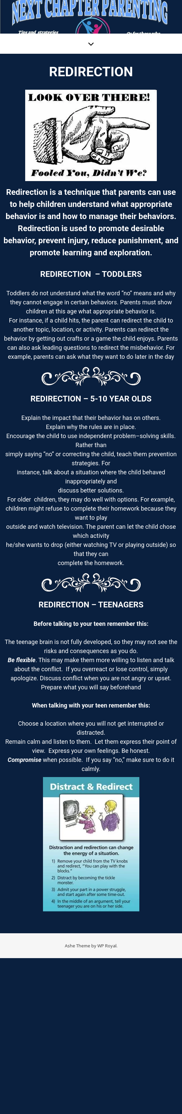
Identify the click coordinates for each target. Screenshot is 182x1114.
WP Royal (107, 946)
